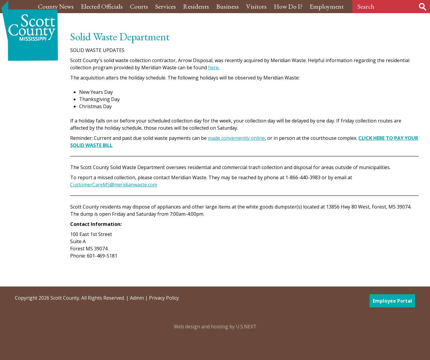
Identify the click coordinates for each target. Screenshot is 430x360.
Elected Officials (102, 6)
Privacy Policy (164, 298)
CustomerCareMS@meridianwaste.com (113, 184)
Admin (137, 298)
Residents (196, 6)
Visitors (256, 6)
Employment (327, 6)
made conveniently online (236, 138)
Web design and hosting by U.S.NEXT (215, 326)
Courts (139, 6)
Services (165, 6)
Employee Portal (392, 301)
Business (227, 6)
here (213, 67)
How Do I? (288, 6)
